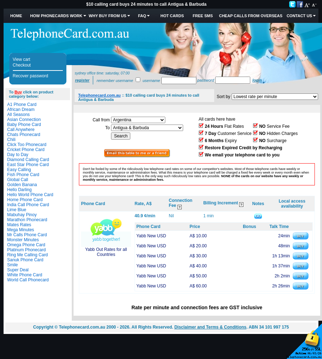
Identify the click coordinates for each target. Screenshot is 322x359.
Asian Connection (24, 119)
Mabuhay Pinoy (22, 214)
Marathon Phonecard (27, 219)
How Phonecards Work (56, 16)
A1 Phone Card (21, 104)
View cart (21, 59)
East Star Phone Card (28, 164)
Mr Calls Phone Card (27, 234)
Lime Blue (16, 209)
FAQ (142, 16)
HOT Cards (172, 16)
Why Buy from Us (107, 16)
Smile (12, 264)
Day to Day (17, 154)
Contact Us (299, 16)
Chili (11, 139)
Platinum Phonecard (26, 249)
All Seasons (18, 114)
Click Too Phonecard (26, 144)
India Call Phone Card (28, 204)
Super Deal (18, 269)
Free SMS (203, 16)
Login (257, 80)
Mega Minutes (20, 229)
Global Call (17, 179)
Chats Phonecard (23, 134)
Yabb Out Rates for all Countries (106, 252)
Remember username (115, 80)
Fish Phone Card (23, 174)
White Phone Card (24, 274)
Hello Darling (19, 189)
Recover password (30, 75)
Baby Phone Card (24, 124)
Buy (18, 92)
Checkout (22, 65)
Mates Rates (19, 224)
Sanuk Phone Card (25, 259)
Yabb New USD (151, 235)
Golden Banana (22, 184)
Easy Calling (19, 169)
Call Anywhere (21, 129)
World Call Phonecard (28, 279)
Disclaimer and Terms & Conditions (210, 327)
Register (82, 80)
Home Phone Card (24, 199)
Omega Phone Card (26, 244)
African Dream (21, 109)
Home (16, 16)
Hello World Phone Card (30, 194)
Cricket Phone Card (26, 149)
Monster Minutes (23, 239)
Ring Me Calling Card (27, 254)
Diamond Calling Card (28, 159)
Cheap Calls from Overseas (250, 16)
